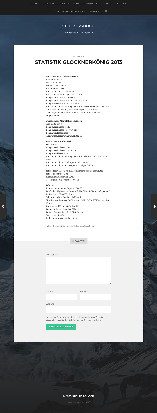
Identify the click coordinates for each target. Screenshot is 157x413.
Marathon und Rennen (88, 4)
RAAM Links (121, 4)
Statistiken (75, 226)
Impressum (65, 4)
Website (50, 304)
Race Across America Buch (71, 11)
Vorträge (95, 11)
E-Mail (84, 291)
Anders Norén (84, 402)
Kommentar (52, 255)
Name (49, 291)
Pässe (108, 4)
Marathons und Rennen (59, 226)
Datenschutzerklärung (42, 4)
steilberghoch (78, 26)
